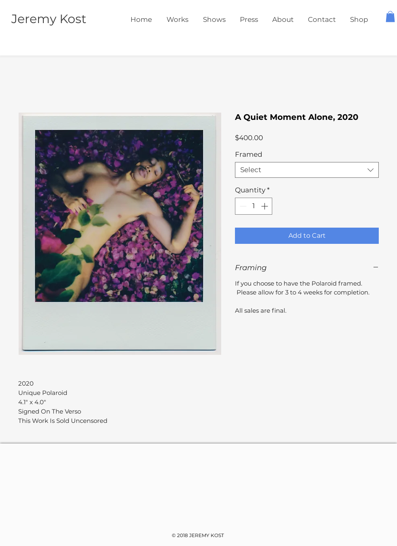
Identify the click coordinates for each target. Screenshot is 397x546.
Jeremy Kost (48, 18)
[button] (390, 16)
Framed (249, 154)
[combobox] (307, 170)
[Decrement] (242, 206)
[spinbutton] (253, 206)
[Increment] (265, 206)
